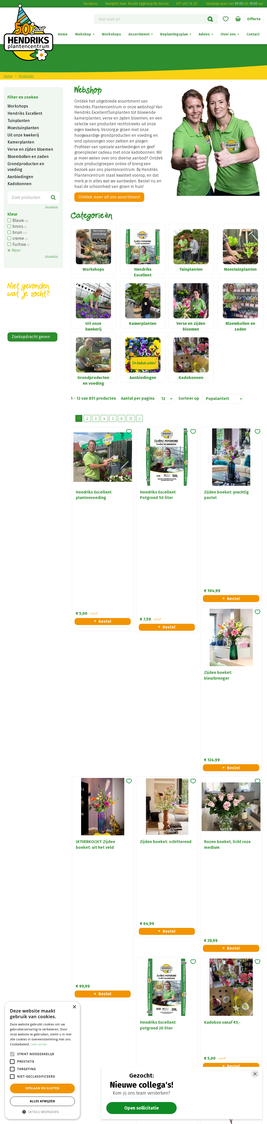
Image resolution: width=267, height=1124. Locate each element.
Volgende (139, 435)
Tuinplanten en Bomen (225, 1040)
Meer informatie (163, 903)
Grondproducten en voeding (25, 166)
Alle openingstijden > (94, 1097)
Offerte (254, 19)
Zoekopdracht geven (31, 336)
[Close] (255, 1074)
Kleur (12, 214)
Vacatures (90, 3)
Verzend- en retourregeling (165, 1040)
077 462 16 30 (186, 3)
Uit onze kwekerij (23, 135)
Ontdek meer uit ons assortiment (109, 197)
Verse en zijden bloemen (30, 149)
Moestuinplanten (23, 127)
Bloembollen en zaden (28, 156)
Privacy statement (157, 1054)
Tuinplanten (18, 120)
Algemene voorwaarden (162, 1027)
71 (130, 435)
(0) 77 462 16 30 (88, 1061)
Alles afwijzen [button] (42, 1101)
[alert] (42, 1060)
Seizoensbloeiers (219, 1054)
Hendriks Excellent (24, 113)
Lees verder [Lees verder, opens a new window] (39, 1044)
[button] (42, 1111)
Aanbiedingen (20, 176)
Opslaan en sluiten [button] (42, 1088)
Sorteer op (188, 415)
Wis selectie (51, 206)
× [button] (74, 1007)
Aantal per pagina (137, 415)
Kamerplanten (20, 142)
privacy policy (71, 969)
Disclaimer (150, 1033)
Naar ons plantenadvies (37, 903)
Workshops (17, 106)
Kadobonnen (19, 183)
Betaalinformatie (156, 1047)
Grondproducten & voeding (229, 1047)
